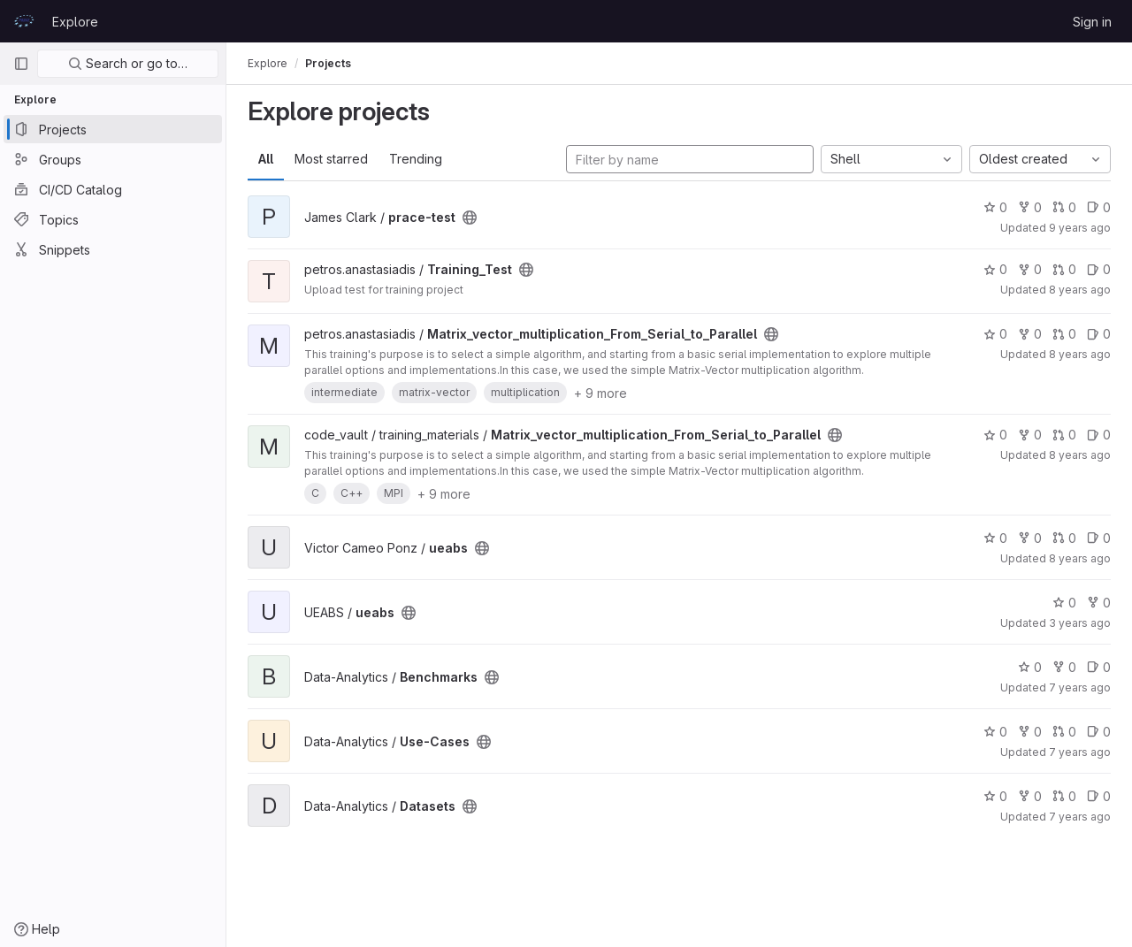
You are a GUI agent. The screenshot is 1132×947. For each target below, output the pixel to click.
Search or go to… (127, 63)
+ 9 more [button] (600, 393)
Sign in (1092, 21)
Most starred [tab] (331, 158)
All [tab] (265, 158)
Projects (328, 63)
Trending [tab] (415, 158)
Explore (75, 21)
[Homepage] (24, 21)
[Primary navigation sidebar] (21, 64)
